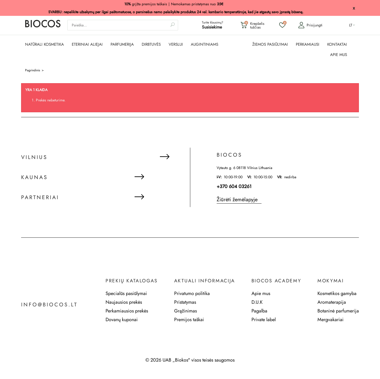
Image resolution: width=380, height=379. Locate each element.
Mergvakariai (330, 319)
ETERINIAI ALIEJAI (87, 44)
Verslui (176, 44)
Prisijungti (310, 25)
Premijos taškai (189, 319)
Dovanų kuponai (122, 319)
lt (350, 25)
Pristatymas (185, 302)
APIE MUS (338, 54)
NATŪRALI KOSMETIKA (44, 44)
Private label (263, 319)
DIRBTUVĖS (151, 44)
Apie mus (260, 293)
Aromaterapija (331, 302)
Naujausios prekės (124, 302)
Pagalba (259, 310)
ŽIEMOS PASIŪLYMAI (270, 44)
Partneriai (40, 197)
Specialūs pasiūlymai (126, 293)
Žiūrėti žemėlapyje (237, 199)
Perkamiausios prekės (127, 310)
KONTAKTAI (337, 44)
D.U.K (257, 302)
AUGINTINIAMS (204, 44)
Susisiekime (212, 27)
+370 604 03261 (234, 186)
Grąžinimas (185, 310)
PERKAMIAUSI (307, 44)
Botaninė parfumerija (338, 310)
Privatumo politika (192, 293)
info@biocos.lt (49, 304)
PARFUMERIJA (122, 44)
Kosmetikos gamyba (337, 293)
